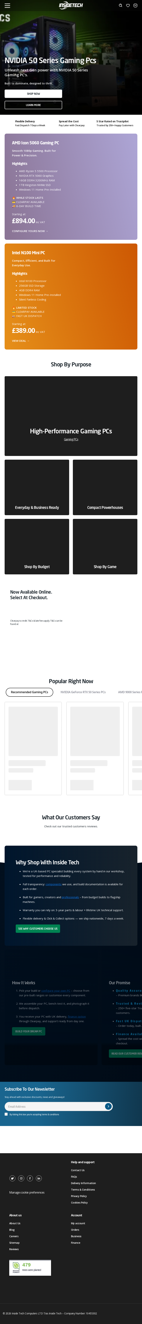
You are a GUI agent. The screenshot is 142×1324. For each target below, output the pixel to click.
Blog (12, 1229)
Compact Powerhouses (105, 507)
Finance (75, 1242)
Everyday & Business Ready (37, 507)
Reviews (13, 1249)
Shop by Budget (37, 566)
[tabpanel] (71, 475)
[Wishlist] (128, 6)
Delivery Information (83, 1183)
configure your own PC (55, 990)
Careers (13, 1236)
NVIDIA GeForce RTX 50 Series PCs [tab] (83, 692)
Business (76, 1236)
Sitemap (14, 1242)
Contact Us (77, 1170)
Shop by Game (105, 566)
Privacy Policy (79, 1196)
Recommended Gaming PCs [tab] (29, 692)
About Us (14, 1223)
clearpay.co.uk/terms (31, 624)
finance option (77, 1016)
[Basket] (135, 6)
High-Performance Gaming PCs (71, 434)
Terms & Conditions (83, 1189)
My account (78, 1223)
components (54, 884)
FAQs (74, 1176)
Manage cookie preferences (26, 1192)
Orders (75, 1229)
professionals (70, 897)
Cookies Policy (79, 1202)
